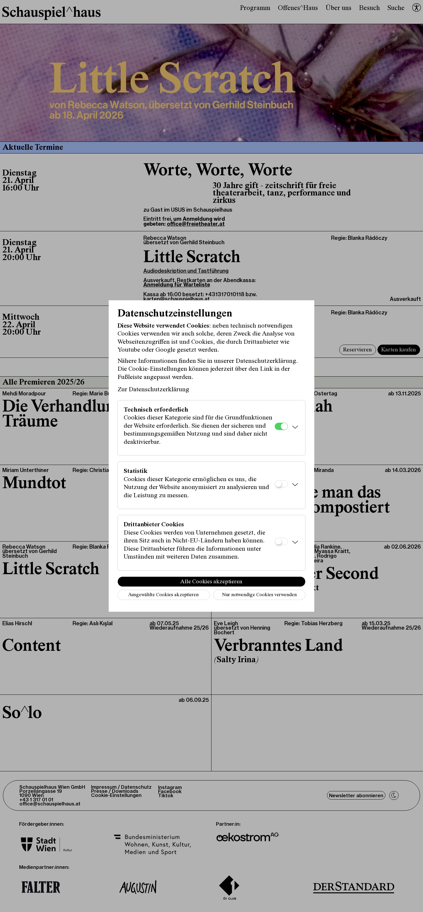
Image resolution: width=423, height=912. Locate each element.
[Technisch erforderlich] (281, 426)
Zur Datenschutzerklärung (153, 390)
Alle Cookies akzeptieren (211, 582)
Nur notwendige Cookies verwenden (259, 595)
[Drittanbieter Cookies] (281, 541)
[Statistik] (281, 484)
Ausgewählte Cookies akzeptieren (163, 595)
